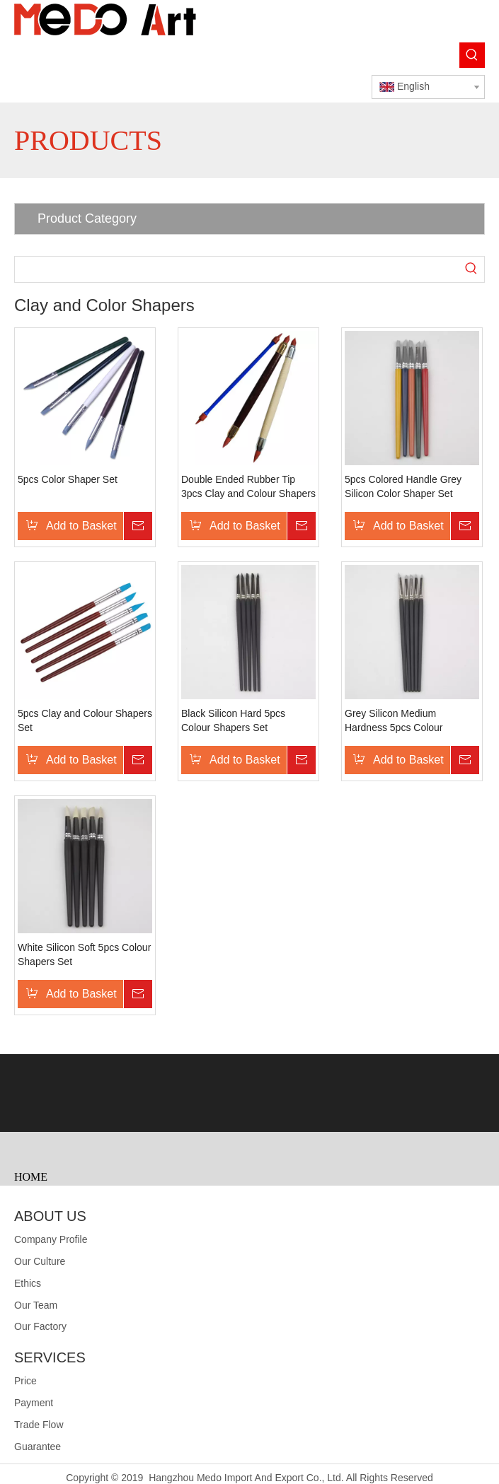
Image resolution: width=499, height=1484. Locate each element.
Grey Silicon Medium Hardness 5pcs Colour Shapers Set (394, 721)
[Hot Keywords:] (472, 55)
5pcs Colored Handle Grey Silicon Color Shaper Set (403, 486)
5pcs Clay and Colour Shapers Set (85, 720)
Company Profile (51, 1239)
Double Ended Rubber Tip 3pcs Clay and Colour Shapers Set (248, 487)
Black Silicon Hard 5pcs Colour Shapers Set (233, 720)
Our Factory (40, 1326)
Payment (33, 1402)
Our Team (35, 1305)
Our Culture (39, 1261)
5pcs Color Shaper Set (67, 479)
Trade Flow (39, 1424)
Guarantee (37, 1446)
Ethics (27, 1283)
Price (25, 1380)
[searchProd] (237, 269)
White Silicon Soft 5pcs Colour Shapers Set (84, 954)
